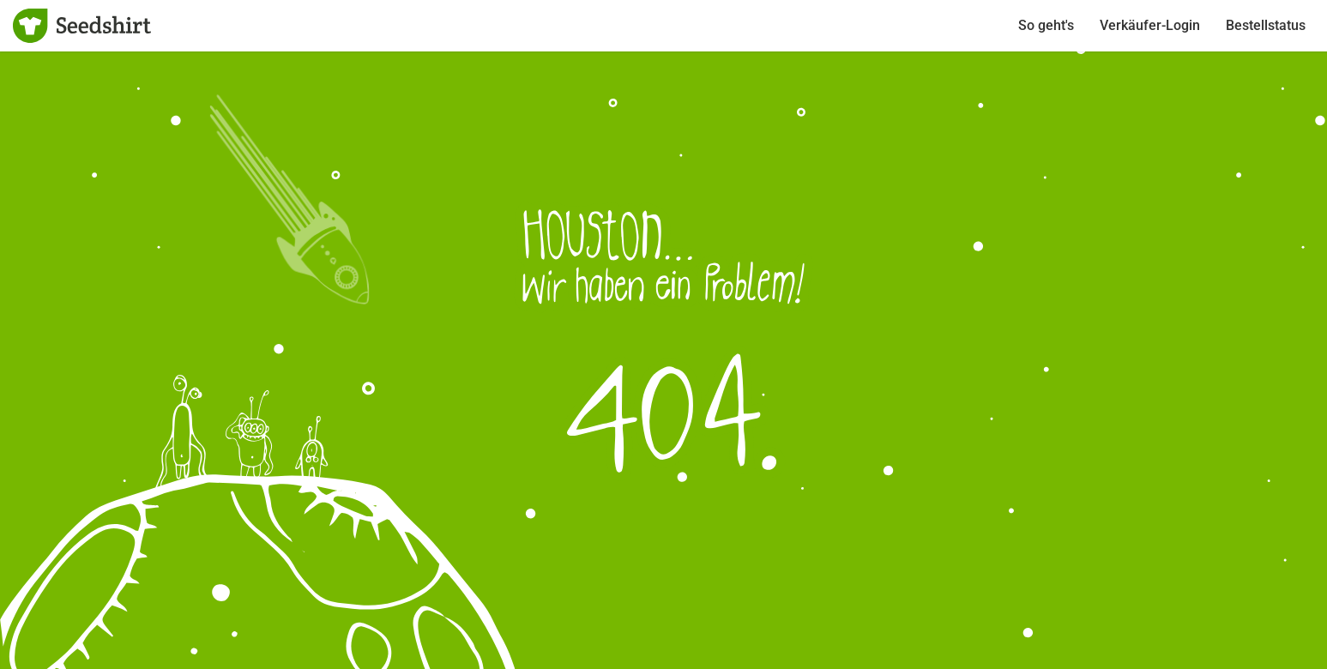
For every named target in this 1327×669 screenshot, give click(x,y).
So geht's (1046, 25)
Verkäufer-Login (1150, 25)
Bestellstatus (1266, 25)
